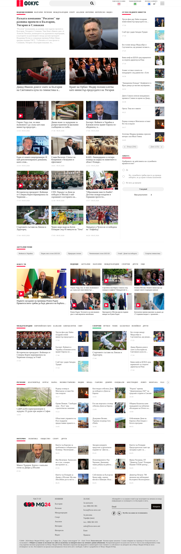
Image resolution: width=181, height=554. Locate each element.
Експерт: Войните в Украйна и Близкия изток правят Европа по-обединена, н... (101, 124)
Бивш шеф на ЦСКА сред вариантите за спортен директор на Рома (136, 59)
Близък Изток (70, 326)
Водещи (74, 264)
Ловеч (143, 382)
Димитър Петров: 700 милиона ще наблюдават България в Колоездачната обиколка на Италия (139, 477)
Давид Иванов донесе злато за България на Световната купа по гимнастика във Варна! (140, 349)
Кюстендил (132, 382)
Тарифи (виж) (88, 518)
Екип (85, 531)
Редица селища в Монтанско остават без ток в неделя (136, 122)
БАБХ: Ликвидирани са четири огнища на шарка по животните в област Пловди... (101, 159)
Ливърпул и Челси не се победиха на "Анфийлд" (101, 228)
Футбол (106, 326)
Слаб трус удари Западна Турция (134, 32)
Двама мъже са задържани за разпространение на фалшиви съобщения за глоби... (64, 124)
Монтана (153, 382)
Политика (33, 439)
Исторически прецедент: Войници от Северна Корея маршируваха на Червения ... (32, 194)
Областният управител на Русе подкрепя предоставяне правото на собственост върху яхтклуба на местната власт (66, 420)
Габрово (99, 382)
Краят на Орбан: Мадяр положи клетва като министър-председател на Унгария (91, 88)
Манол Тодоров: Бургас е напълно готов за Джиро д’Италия (32, 466)
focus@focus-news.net (92, 510)
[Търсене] (67, 3)
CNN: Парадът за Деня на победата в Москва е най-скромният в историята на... (64, 194)
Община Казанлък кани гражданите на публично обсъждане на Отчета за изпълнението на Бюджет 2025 (139, 406)
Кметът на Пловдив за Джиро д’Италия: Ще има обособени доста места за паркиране (66, 477)
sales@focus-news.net (91, 526)
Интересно (100, 12)
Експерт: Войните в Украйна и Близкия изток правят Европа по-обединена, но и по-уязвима (66, 349)
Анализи (80, 12)
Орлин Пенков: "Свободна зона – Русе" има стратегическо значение (66, 406)
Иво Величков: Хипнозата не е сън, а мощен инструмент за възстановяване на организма (66, 462)
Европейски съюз (42, 326)
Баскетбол (125, 326)
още (143, 264)
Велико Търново (67, 382)
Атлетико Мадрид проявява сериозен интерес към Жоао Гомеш (136, 135)
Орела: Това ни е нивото (131, 109)
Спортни (126, 264)
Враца (89, 382)
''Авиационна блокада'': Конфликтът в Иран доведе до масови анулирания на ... (136, 84)
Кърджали (119, 382)
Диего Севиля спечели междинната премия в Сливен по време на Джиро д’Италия (136, 97)
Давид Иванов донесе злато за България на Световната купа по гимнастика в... (39, 88)
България (38, 12)
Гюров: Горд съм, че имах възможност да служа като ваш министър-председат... (31, 124)
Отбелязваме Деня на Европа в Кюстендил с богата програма (138, 420)
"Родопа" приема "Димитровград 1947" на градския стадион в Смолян (140, 391)
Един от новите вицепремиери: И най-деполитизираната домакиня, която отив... (32, 159)
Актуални (85, 264)
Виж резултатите (143, 195)
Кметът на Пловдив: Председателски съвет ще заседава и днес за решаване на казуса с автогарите (139, 447)
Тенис (115, 326)
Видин (81, 382)
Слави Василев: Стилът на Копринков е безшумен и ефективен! (63, 159)
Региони (48, 12)
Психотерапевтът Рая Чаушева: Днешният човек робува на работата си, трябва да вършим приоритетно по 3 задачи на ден (103, 462)
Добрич (108, 382)
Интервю (89, 12)
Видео (109, 12)
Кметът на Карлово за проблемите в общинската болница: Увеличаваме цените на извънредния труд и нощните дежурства (66, 447)
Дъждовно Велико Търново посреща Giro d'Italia (102, 420)
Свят (80, 326)
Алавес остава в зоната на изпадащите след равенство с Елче (135, 71)
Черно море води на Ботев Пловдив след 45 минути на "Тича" (67, 228)
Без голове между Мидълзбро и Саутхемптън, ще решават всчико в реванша (135, 46)
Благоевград (34, 382)
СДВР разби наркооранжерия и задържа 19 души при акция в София (33, 410)
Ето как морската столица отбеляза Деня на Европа (103, 405)
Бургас (46, 382)
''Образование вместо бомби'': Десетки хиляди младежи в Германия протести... (99, 194)
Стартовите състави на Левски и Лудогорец (31, 228)
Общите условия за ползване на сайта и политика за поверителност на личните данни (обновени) (67, 543)
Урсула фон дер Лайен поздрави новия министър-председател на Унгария (134, 20)
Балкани (57, 326)
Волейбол (136, 326)
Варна (54, 382)
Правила (86, 535)
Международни (60, 12)
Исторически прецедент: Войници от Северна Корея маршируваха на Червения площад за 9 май (33, 354)
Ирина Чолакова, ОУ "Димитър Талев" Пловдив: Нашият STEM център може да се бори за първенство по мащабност (140, 462)
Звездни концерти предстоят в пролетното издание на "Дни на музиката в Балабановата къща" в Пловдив (102, 447)
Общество (45, 439)
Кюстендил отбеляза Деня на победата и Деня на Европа (103, 391)
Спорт (72, 12)
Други (135, 264)
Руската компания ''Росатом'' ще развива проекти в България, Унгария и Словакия (38, 22)
